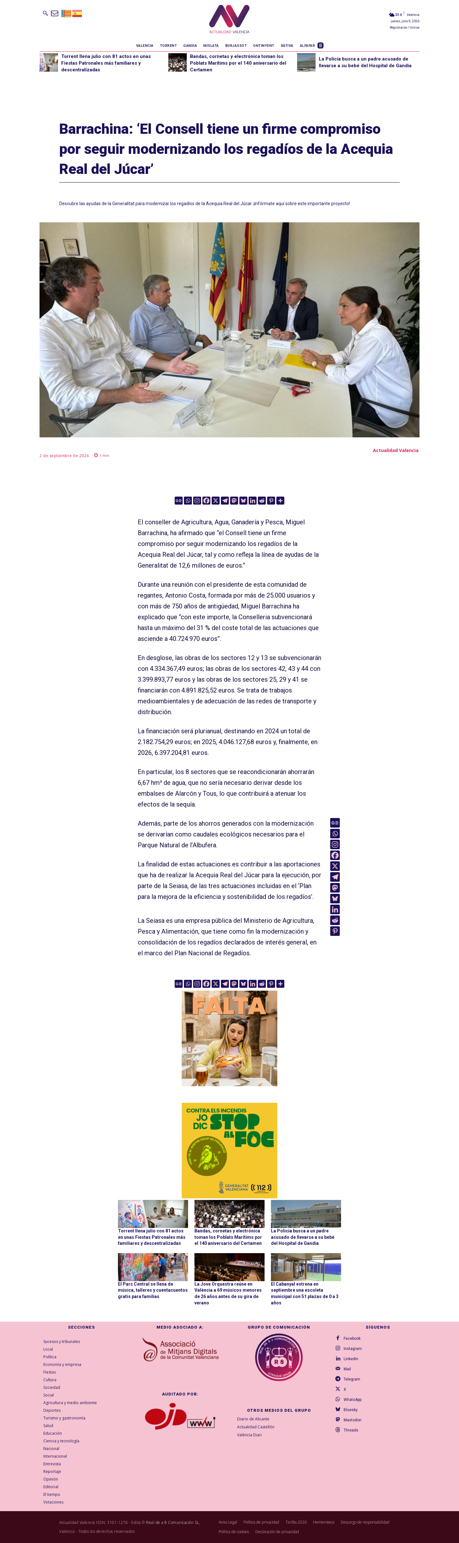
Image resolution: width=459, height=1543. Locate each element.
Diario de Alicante (253, 1419)
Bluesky (351, 1410)
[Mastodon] (234, 501)
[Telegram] (225, 501)
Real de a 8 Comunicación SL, (173, 1522)
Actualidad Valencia (396, 450)
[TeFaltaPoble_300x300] (229, 1038)
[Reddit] (262, 501)
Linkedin (351, 1359)
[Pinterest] (271, 501)
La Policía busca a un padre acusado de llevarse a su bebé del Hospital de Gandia (302, 1237)
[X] (216, 501)
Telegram (352, 1379)
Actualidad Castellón (255, 1427)
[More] (280, 501)
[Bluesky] (243, 501)
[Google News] (179, 501)
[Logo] (229, 20)
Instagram (353, 1348)
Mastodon (352, 1420)
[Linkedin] (253, 501)
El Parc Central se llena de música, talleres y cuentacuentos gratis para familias (153, 1290)
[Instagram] (197, 501)
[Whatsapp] (188, 501)
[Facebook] (206, 501)
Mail (347, 1369)
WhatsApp (352, 1399)
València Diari (249, 1435)
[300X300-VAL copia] (229, 1150)
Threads (351, 1430)
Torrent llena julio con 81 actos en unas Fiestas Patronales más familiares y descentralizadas (106, 63)
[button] (45, 13)
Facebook (352, 1338)
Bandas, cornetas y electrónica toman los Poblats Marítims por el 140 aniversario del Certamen (238, 63)
